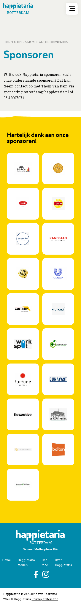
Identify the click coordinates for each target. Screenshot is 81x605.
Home (6, 560)
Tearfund (50, 594)
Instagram (45, 574)
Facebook (35, 574)
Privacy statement (45, 599)
